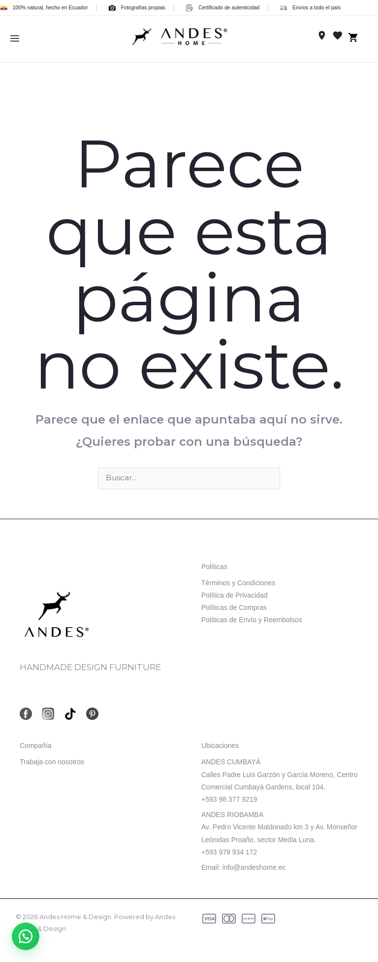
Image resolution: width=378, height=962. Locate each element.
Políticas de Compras (234, 607)
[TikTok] (70, 714)
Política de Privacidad (234, 595)
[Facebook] (26, 714)
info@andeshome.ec (254, 867)
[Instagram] (48, 714)
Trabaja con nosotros (52, 762)
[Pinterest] (92, 714)
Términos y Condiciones (238, 583)
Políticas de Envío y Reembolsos (251, 620)
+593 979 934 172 (229, 852)
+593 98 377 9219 (229, 799)
